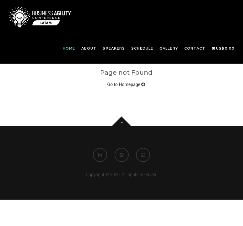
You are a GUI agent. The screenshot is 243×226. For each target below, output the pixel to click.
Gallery (168, 48)
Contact (195, 48)
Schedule (142, 48)
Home (69, 48)
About (89, 48)
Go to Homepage (126, 84)
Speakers (114, 48)
